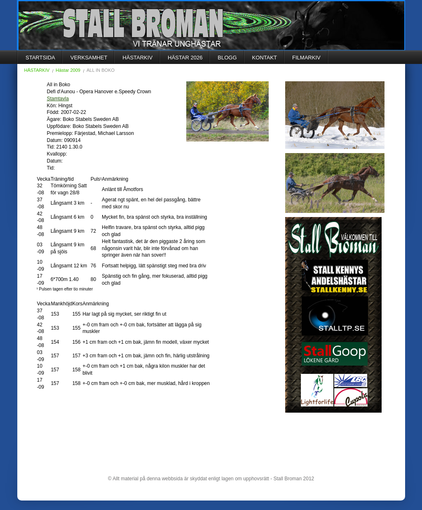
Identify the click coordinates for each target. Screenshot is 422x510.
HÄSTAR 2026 (185, 57)
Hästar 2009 (68, 70)
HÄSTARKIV (137, 57)
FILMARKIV (306, 57)
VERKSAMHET (89, 57)
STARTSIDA (40, 57)
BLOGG (227, 57)
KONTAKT (264, 57)
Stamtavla (58, 99)
